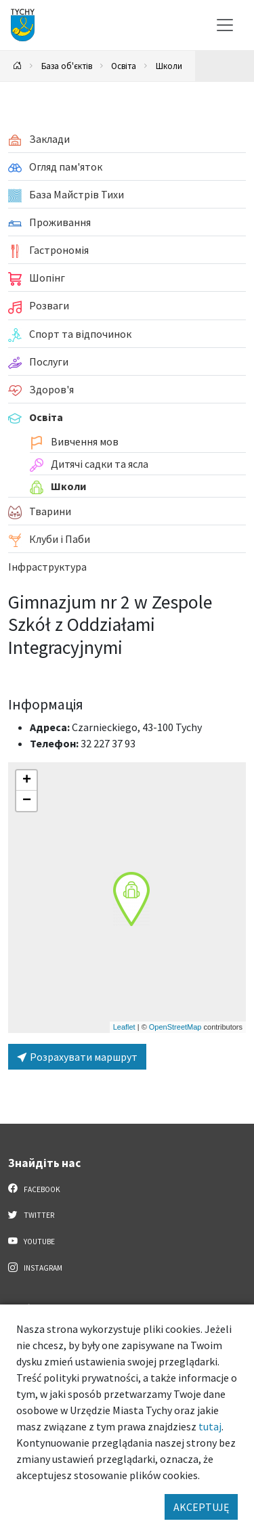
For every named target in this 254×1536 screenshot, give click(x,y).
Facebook (34, 1189)
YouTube (31, 1241)
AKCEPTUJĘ (201, 1507)
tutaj (209, 1426)
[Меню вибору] (225, 25)
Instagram (35, 1267)
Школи (169, 65)
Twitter (31, 1214)
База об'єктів (66, 65)
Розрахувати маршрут (77, 1056)
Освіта (123, 65)
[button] (131, 899)
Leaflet (124, 1027)
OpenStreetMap (175, 1027)
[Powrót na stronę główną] (17, 66)
